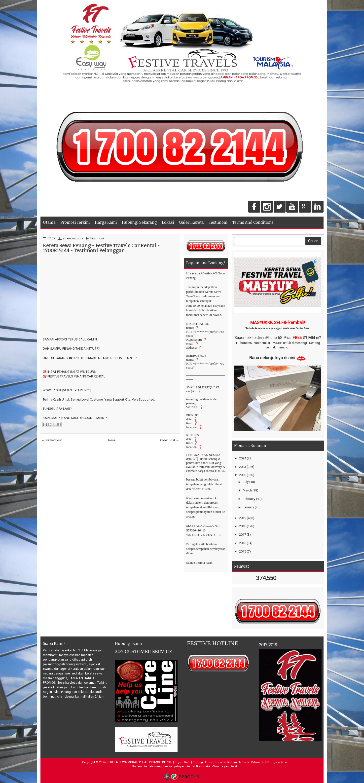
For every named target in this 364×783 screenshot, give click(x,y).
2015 (242, 551)
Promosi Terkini (75, 222)
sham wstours (73, 238)
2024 (242, 458)
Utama (49, 222)
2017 (242, 534)
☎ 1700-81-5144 (81, 358)
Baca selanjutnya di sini (272, 357)
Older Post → (169, 440)
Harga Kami (106, 222)
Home (111, 440)
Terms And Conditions (253, 222)
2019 (242, 518)
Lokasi (168, 222)
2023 (242, 467)
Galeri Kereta (191, 222)
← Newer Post (51, 440)
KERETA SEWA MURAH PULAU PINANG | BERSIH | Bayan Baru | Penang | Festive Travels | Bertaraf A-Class (178, 762)
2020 (242, 475)
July (246, 482)
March (247, 490)
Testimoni (218, 222)
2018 (242, 526)
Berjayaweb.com (278, 762)
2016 (242, 543)
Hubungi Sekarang (139, 222)
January (248, 507)
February (249, 499)
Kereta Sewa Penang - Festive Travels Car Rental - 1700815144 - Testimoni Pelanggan (101, 248)
